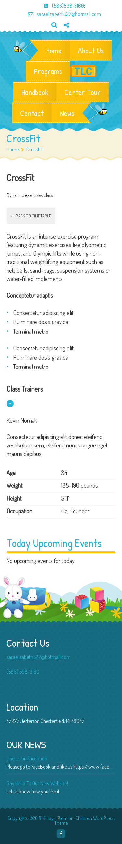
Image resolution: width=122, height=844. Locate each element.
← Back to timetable (30, 215)
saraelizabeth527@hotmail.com (61, 14)
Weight (14, 485)
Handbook (34, 92)
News (67, 112)
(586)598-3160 (60, 5)
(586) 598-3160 (23, 671)
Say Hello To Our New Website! (37, 783)
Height (14, 498)
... (111, 766)
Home (54, 50)
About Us (91, 50)
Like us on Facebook (27, 758)
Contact (32, 112)
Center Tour (82, 92)
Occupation (19, 511)
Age (11, 472)
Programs (48, 71)
